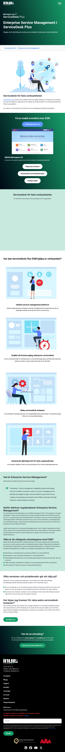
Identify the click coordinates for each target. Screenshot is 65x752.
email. (27, 715)
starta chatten (29, 638)
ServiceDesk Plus (8, 100)
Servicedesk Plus (10, 48)
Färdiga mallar (32, 181)
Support (6, 683)
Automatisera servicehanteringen (32, 173)
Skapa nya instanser (32, 166)
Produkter (6, 676)
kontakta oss (41, 638)
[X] (26, 748)
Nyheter (6, 698)
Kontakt (6, 687)
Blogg (5, 680)
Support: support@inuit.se (11, 669)
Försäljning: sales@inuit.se (11, 671)
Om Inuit (6, 695)
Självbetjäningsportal (32, 124)
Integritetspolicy (9, 702)
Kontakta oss (10, 619)
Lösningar (6, 691)
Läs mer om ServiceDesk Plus (32, 645)
